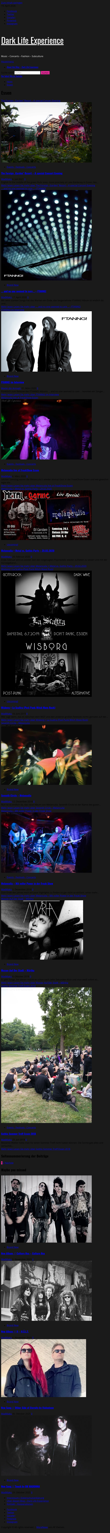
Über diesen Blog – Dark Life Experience (28, 1500)
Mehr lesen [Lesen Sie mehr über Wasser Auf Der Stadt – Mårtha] (34, 982)
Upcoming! (12, 544)
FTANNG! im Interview (12, 309)
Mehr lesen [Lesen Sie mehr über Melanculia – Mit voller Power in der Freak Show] (43, 895)
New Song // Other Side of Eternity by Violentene (27, 1408)
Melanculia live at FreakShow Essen (19, 397)
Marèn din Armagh (11, 388)
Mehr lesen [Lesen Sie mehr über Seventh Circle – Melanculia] (32, 807)
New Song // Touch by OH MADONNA (20, 1486)
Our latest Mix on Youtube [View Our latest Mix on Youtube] (11, 76)
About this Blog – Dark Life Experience (22, 67)
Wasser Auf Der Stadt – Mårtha (17, 898)
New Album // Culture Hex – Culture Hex (23, 1253)
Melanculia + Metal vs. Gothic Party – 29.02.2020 (26, 488)
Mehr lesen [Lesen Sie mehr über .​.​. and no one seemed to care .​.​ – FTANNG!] (41, 306)
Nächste (9, 1162)
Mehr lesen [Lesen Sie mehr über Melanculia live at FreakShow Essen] (37, 485)
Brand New (13, 285)
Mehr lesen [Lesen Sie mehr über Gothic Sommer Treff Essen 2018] (35, 1149)
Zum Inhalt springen (11, 2)
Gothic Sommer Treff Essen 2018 (18, 985)
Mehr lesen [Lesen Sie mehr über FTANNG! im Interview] (30, 394)
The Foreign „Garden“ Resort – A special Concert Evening (30, 100)
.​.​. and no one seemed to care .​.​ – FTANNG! (23, 188)
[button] (7, 61)
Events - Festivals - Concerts (21, 167)
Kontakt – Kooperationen (20, 1504)
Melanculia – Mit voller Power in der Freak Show (26, 810)
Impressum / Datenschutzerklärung (25, 1497)
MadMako (6, 179)
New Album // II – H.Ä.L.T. (15, 1331)
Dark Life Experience (32, 40)
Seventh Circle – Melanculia (15, 723)
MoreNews (42, 1527)
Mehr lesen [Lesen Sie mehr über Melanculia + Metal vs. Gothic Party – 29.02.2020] (43, 566)
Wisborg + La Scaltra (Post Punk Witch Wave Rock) (27, 569)
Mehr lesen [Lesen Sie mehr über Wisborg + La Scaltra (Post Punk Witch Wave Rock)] (44, 719)
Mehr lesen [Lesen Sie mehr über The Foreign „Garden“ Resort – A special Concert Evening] (48, 185)
